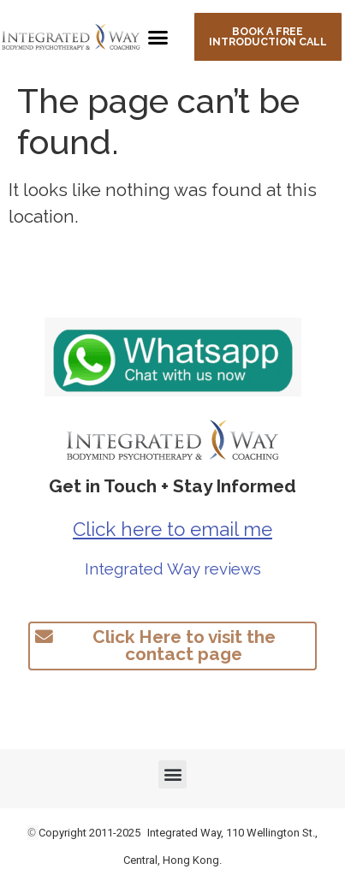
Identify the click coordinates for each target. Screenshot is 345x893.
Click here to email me (172, 529)
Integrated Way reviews (173, 568)
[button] (158, 37)
